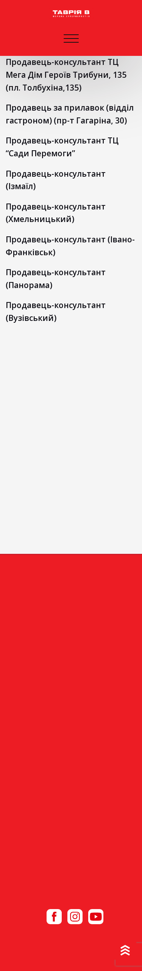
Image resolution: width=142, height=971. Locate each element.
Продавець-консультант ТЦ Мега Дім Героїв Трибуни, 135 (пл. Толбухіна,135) (66, 74)
